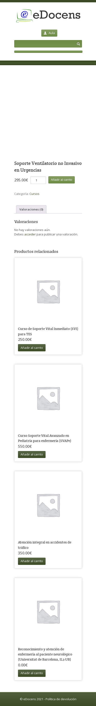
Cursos (34, 194)
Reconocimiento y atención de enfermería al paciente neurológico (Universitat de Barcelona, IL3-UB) (45, 654)
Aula (49, 33)
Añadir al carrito (61, 179)
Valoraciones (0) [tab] (31, 209)
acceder (30, 234)
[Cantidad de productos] (38, 180)
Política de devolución (61, 699)
